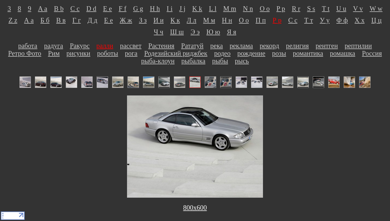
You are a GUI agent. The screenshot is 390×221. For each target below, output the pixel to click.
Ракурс (80, 45)
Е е (108, 20)
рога (131, 53)
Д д (92, 20)
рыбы (220, 61)
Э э (195, 32)
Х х (360, 20)
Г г (76, 20)
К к (175, 20)
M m (229, 8)
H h (155, 8)
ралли (104, 45)
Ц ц (376, 20)
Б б (44, 20)
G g (138, 8)
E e (107, 8)
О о (244, 20)
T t (326, 8)
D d (91, 8)
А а (29, 20)
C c (75, 8)
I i (170, 8)
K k (197, 8)
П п (261, 20)
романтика (308, 53)
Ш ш (177, 32)
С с (292, 20)
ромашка (342, 53)
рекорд (269, 45)
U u (341, 8)
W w (376, 8)
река (216, 45)
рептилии (358, 45)
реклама (241, 45)
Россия (372, 53)
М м (209, 20)
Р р (276, 20)
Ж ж (126, 20)
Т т (308, 20)
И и (159, 20)
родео (222, 53)
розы (279, 53)
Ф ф (342, 20)
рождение (251, 53)
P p (281, 8)
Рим (54, 53)
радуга (53, 45)
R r (296, 8)
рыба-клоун (158, 61)
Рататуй (192, 45)
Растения (161, 45)
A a (42, 8)
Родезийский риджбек (175, 53)
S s (311, 8)
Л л (191, 20)
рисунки (78, 53)
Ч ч (158, 32)
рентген (327, 45)
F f (122, 8)
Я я (231, 32)
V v (358, 8)
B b (58, 8)
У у (325, 20)
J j (182, 8)
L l (213, 8)
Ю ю (213, 32)
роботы (107, 53)
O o (265, 8)
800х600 (195, 207)
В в (61, 20)
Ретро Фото (24, 53)
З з (143, 20)
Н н (227, 20)
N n (248, 8)
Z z (12, 20)
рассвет (130, 45)
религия (297, 45)
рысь (242, 61)
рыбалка (193, 61)
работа (27, 45)
